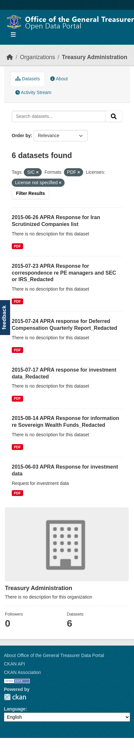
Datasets (27, 78)
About (59, 78)
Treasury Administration (94, 57)
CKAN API (14, 663)
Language (14, 709)
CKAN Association (22, 672)
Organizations (37, 57)
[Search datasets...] (59, 116)
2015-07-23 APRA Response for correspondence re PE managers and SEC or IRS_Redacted (64, 272)
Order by (21, 135)
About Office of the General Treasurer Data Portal (54, 655)
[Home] (10, 57)
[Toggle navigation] (13, 35)
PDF (17, 246)
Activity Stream (33, 92)
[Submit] (113, 116)
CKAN (15, 697)
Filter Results (30, 193)
